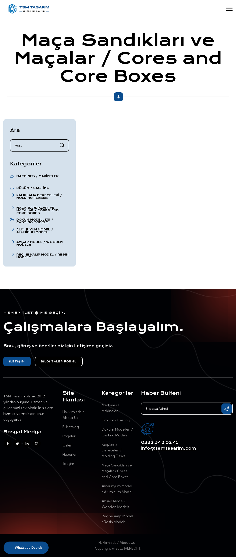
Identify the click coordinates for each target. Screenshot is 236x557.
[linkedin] (27, 443)
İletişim (17, 361)
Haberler (69, 454)
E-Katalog (70, 427)
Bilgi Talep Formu (59, 361)
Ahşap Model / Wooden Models (39, 243)
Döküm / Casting (32, 188)
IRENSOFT (132, 548)
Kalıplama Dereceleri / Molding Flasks (39, 196)
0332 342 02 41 (159, 442)
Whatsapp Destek (28, 547)
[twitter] (17, 443)
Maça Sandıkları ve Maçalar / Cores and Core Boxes (37, 210)
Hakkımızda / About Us (117, 542)
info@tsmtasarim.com (168, 448)
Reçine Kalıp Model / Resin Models (42, 256)
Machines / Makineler (37, 176)
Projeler (69, 436)
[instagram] (36, 443)
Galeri (67, 445)
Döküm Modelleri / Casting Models (34, 221)
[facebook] (8, 443)
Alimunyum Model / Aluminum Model (34, 231)
